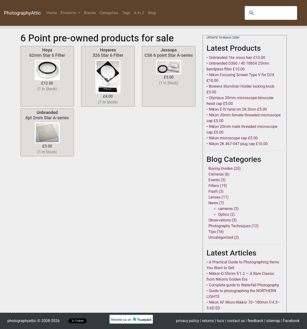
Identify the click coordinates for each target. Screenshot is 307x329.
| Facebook (290, 320)
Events (214, 180)
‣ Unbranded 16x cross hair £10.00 (236, 57)
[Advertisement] (107, 191)
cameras (225, 208)
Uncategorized (220, 237)
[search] (270, 13)
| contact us (235, 320)
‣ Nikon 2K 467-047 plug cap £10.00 (237, 144)
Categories (109, 13)
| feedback (254, 320)
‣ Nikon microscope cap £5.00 (232, 138)
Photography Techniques (229, 226)
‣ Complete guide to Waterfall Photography (243, 285)
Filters (213, 185)
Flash (213, 191)
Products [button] (69, 13)
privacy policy (187, 320)
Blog (152, 13)
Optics (223, 214)
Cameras (216, 174)
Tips (212, 231)
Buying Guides (220, 168)
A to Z (139, 13)
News (213, 203)
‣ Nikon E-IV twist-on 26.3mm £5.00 (237, 109)
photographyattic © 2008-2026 (33, 320)
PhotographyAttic (22, 13)
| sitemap (272, 320)
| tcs (219, 320)
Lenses (214, 197)
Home (53, 12)
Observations (219, 220)
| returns (207, 320)
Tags (126, 13)
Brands (90, 13)
